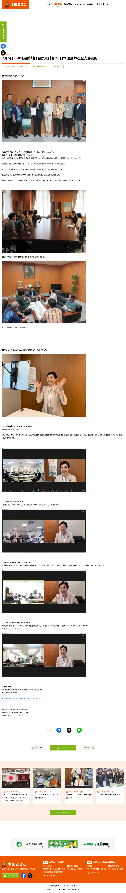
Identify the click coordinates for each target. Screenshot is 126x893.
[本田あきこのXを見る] (3, 52)
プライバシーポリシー (70, 886)
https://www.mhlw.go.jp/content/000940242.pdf (21, 698)
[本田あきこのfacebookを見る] (3, 46)
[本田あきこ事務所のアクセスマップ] (49, 876)
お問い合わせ (53, 886)
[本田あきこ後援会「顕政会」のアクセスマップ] (93, 873)
